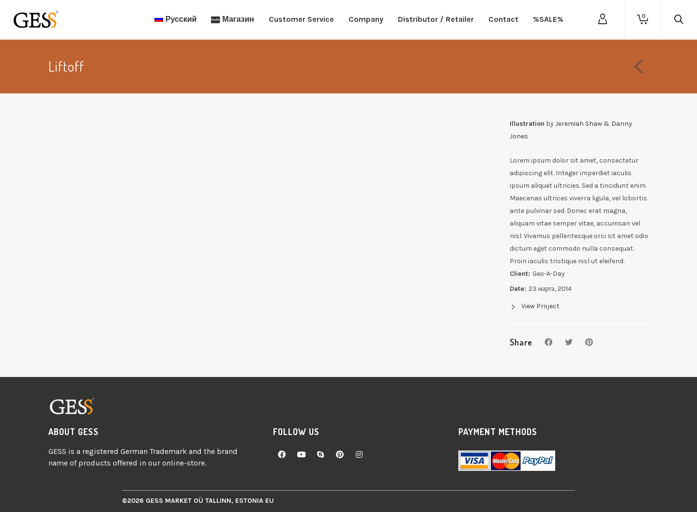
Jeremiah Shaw (578, 124)
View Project (535, 306)
